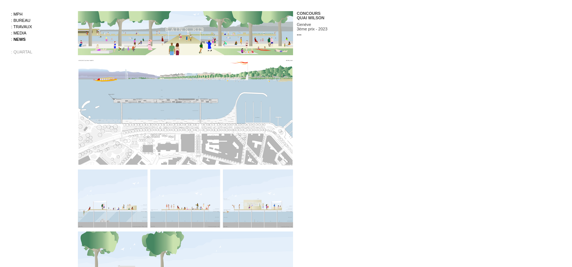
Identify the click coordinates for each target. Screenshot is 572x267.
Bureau (21, 20)
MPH (17, 14)
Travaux (22, 26)
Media (19, 33)
